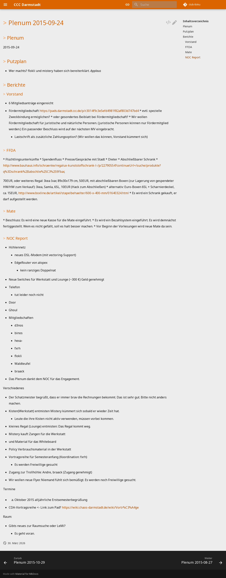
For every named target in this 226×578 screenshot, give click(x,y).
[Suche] (154, 4)
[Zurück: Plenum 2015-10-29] (25, 561)
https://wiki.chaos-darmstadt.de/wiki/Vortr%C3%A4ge (100, 507)
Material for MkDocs (26, 574)
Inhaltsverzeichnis (196, 21)
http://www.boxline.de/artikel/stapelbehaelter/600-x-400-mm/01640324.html (73, 193)
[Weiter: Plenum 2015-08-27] (200, 561)
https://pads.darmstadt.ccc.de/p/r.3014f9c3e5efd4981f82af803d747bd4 (89, 111)
